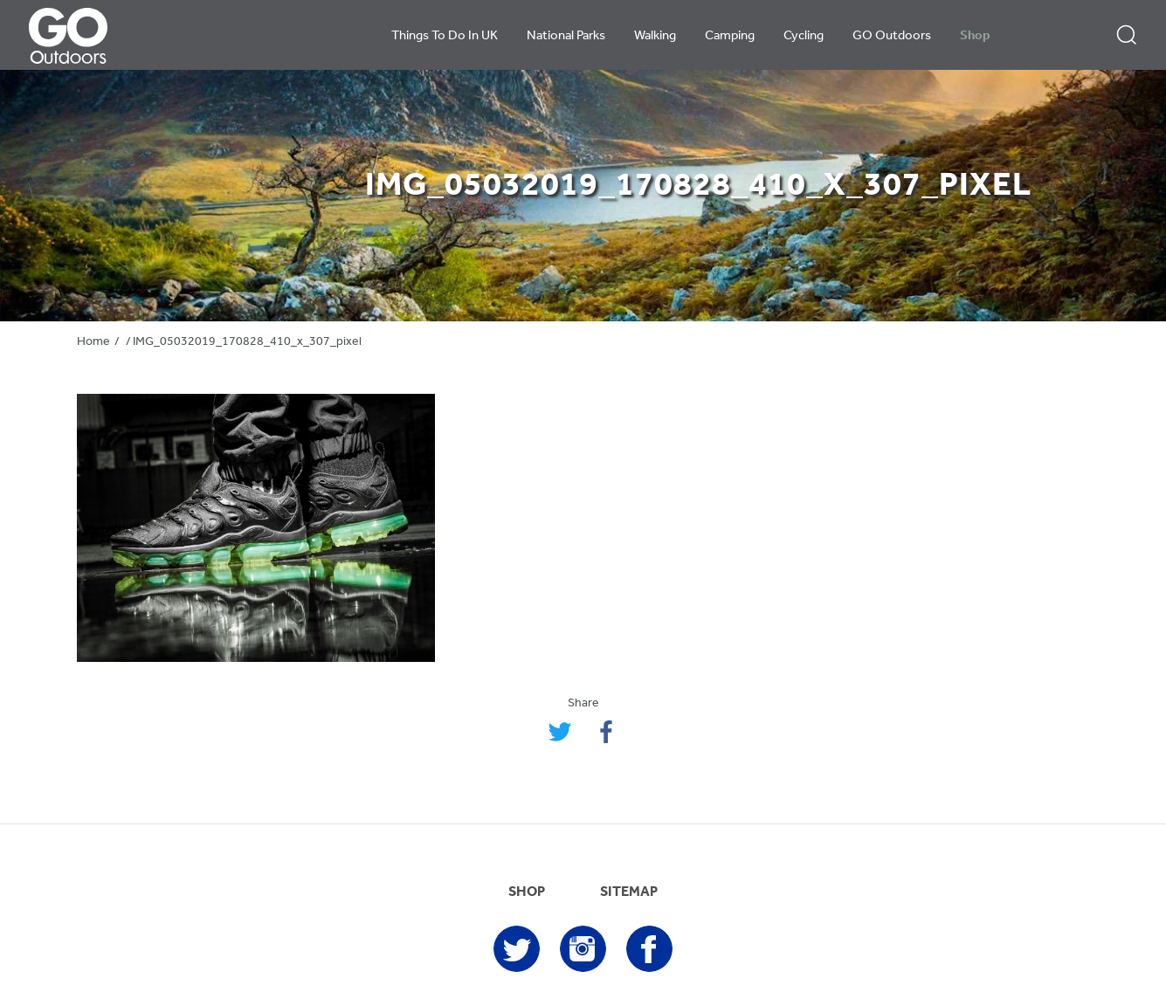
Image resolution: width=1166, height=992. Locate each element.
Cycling (803, 36)
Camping (730, 36)
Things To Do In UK (444, 36)
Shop (975, 36)
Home (93, 341)
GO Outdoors (891, 36)
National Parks (566, 36)
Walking (655, 36)
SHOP (526, 892)
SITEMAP (629, 892)
